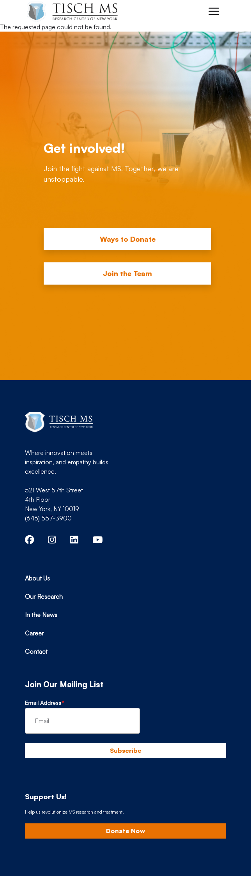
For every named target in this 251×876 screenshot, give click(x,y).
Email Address (43, 702)
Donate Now (125, 831)
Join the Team (127, 273)
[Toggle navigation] (213, 11)
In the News (41, 615)
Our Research (44, 596)
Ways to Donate (128, 239)
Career (34, 633)
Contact (36, 651)
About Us (37, 578)
